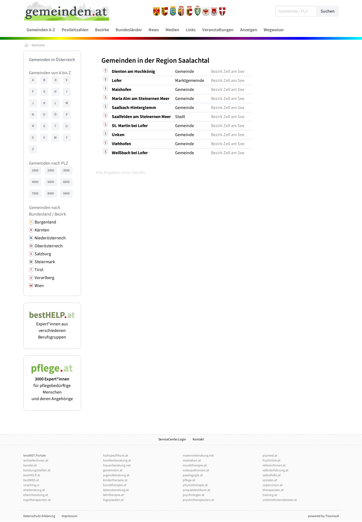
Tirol (39, 270)
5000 (50, 182)
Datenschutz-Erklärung (39, 516)
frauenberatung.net (117, 465)
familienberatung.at (117, 460)
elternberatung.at (35, 495)
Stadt (180, 117)
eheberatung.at (34, 490)
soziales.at (270, 480)
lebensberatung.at (116, 490)
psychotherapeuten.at (198, 500)
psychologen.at (193, 495)
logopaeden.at (113, 500)
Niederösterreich (50, 238)
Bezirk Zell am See (227, 71)
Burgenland (45, 222)
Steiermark (45, 262)
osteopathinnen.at (196, 470)
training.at (270, 495)
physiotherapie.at (195, 485)
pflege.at (189, 480)
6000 (66, 182)
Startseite (38, 45)
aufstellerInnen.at (35, 460)
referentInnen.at (274, 465)
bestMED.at (31, 480)
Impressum (69, 516)
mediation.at (192, 460)
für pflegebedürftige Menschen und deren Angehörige (52, 385)
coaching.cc (31, 485)
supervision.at (273, 485)
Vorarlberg (44, 278)
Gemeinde (184, 71)
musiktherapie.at (195, 465)
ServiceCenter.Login (172, 439)
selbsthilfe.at (272, 475)
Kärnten (42, 230)
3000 (66, 170)
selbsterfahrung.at (275, 470)
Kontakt (198, 439)
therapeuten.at (273, 490)
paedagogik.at (193, 475)
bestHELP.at (31, 475)
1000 (35, 170)
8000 (50, 193)
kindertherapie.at (115, 480)
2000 (50, 170)
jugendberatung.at (116, 475)
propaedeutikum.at (196, 490)
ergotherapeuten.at (37, 500)
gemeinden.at (112, 470)
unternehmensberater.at (280, 500)
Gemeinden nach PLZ (48, 163)
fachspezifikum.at (115, 455)
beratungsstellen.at (36, 470)
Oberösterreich (49, 246)
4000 (35, 182)
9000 (66, 193)
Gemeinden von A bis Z (50, 73)
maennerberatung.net (198, 455)
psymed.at (270, 455)
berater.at (30, 465)
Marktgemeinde (189, 81)
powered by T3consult (323, 516)
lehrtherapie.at (113, 495)
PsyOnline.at (271, 460)
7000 (35, 193)
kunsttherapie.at (114, 485)
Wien (39, 286)
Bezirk (60, 214)
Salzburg (43, 254)
